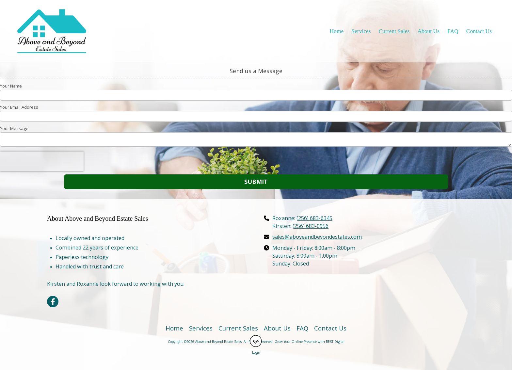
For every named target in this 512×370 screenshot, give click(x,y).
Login (256, 352)
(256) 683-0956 (310, 226)
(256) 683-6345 (314, 218)
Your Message (14, 128)
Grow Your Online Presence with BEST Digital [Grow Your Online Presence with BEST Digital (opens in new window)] (309, 341)
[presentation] (42, 161)
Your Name (11, 85)
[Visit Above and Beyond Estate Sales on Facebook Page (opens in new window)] (52, 301)
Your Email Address (19, 107)
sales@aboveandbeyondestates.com (317, 236)
